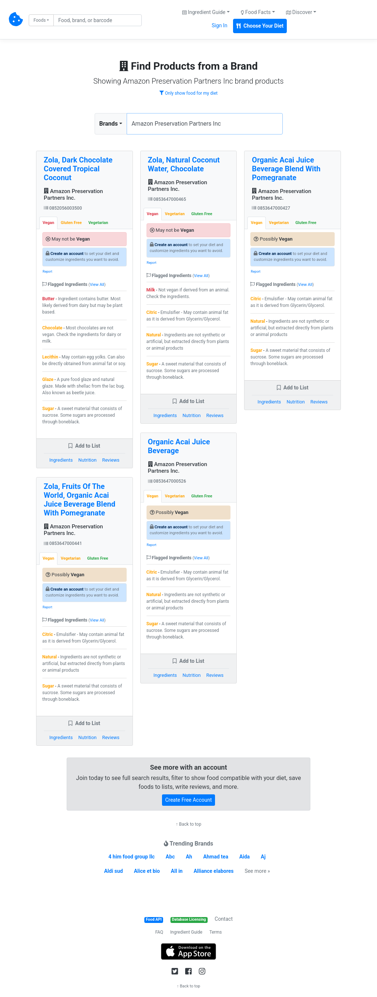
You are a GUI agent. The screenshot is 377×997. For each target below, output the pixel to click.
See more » (257, 871)
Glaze (47, 379)
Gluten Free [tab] (71, 222)
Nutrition (87, 460)
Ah (189, 857)
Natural (49, 657)
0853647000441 (63, 543)
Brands (108, 123)
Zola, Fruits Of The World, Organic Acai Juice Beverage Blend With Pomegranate (79, 499)
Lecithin (50, 357)
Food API (154, 919)
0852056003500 (63, 208)
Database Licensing (189, 919)
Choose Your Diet (259, 26)
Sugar (48, 408)
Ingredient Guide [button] (203, 12)
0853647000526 (167, 481)
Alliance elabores (213, 871)
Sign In (219, 25)
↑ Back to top (188, 824)
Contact (224, 919)
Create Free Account (188, 800)
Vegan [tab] (48, 222)
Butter (48, 298)
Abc (170, 857)
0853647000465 (167, 199)
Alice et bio (147, 871)
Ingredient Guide (186, 932)
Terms (215, 932)
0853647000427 (271, 208)
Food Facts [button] (256, 12)
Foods (40, 20)
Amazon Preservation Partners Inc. (73, 194)
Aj (263, 857)
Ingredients (61, 460)
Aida (244, 857)
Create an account (67, 253)
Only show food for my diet (188, 93)
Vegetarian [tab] (98, 222)
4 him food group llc (132, 857)
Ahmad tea (215, 857)
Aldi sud (113, 871)
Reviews (111, 460)
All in (177, 871)
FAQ (159, 932)
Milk (151, 290)
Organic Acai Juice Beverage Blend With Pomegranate (286, 168)
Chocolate (52, 327)
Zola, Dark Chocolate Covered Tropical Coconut (78, 168)
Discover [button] (299, 12)
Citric (47, 634)
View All (97, 284)
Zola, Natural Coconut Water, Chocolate (184, 164)
